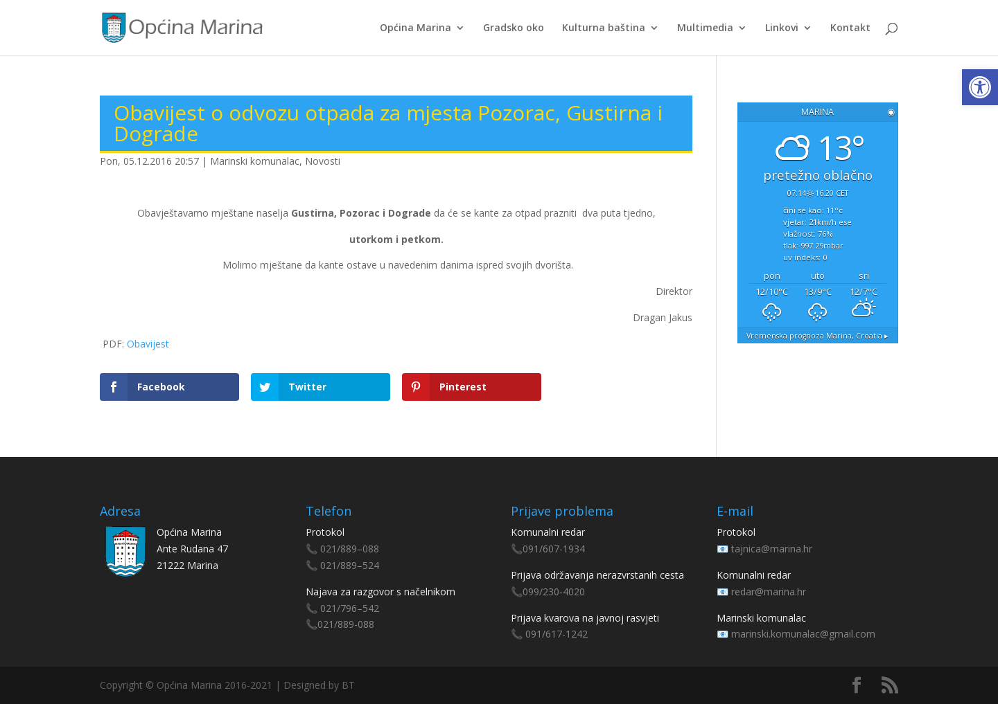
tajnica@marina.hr (771, 548)
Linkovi (781, 28)
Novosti (322, 161)
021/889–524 (349, 565)
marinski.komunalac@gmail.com (803, 633)
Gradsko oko (513, 28)
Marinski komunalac (254, 161)
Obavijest (148, 343)
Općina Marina (415, 28)
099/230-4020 (554, 591)
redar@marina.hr (768, 591)
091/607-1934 (554, 548)
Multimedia (705, 28)
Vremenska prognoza (817, 336)
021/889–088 (349, 548)
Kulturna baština (603, 28)
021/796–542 (349, 608)
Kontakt (850, 28)
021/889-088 (345, 624)
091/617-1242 (556, 633)
